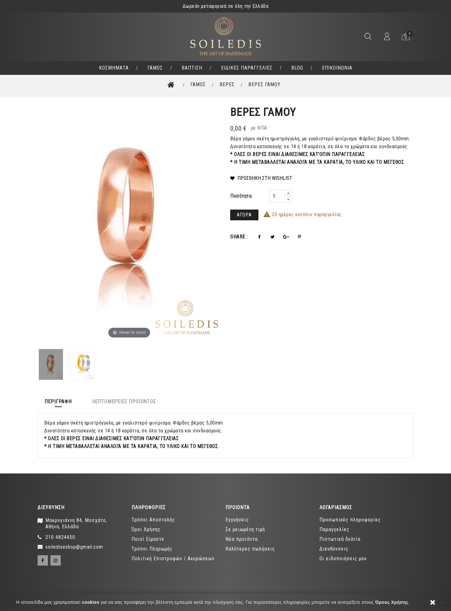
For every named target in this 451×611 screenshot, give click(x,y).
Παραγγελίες (334, 530)
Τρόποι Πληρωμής (152, 549)
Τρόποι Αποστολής (153, 520)
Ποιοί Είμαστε (148, 539)
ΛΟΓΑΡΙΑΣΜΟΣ (335, 507)
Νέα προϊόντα (242, 539)
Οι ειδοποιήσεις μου (343, 559)
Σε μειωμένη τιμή (245, 530)
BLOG (297, 68)
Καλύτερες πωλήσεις (250, 549)
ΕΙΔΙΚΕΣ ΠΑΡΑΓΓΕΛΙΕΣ (246, 68)
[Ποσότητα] (277, 196)
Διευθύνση (51, 507)
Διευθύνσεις (334, 549)
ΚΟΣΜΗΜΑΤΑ (114, 68)
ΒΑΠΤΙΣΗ (192, 68)
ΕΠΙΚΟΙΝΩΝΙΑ (337, 68)
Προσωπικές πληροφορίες (350, 520)
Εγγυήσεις (237, 520)
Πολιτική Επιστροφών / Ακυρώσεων (173, 559)
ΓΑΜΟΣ (155, 68)
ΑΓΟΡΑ (244, 215)
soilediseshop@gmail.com (74, 547)
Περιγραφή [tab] (61, 401)
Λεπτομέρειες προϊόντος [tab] (132, 401)
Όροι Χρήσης (146, 530)
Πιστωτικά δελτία (339, 539)
